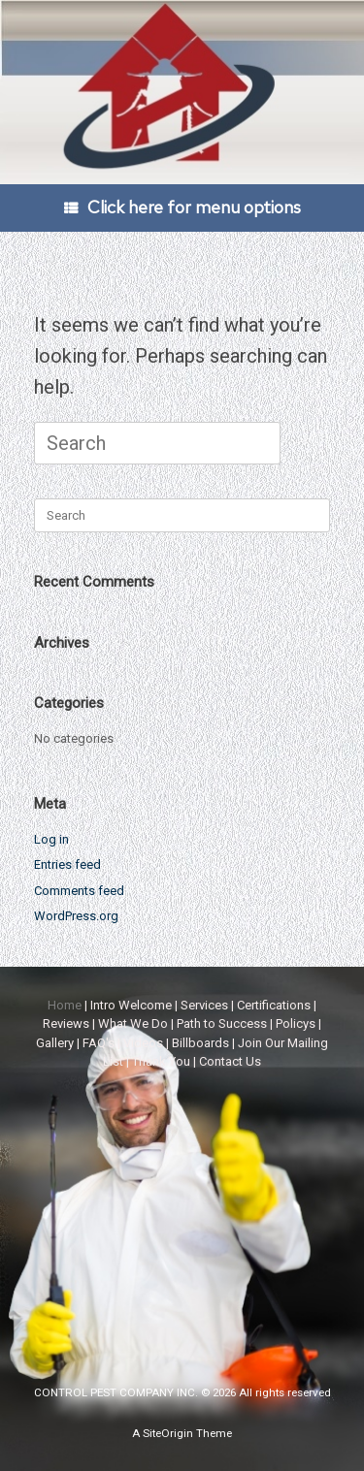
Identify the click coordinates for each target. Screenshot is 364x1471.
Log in (51, 839)
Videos (143, 1043)
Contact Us (230, 1061)
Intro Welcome (131, 1005)
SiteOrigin (168, 1433)
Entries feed (67, 864)
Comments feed (79, 890)
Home (65, 1005)
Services (204, 1005)
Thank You (161, 1061)
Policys (295, 1023)
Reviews (66, 1023)
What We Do (133, 1023)
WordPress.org (76, 916)
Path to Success (222, 1023)
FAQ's (99, 1043)
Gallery (55, 1043)
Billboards (200, 1043)
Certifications (274, 1005)
